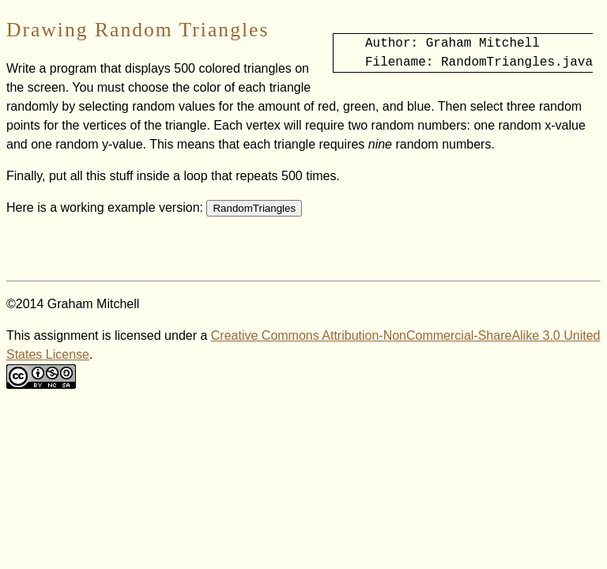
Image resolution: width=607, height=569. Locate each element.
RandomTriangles (254, 208)
